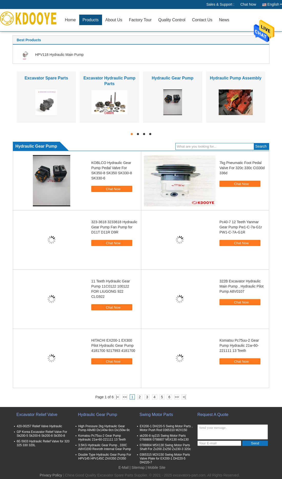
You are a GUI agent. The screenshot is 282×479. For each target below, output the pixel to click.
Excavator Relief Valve (36, 414)
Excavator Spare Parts (46, 78)
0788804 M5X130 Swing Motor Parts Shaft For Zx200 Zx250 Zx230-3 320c (165, 447)
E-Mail (123, 467)
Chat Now (248, 4)
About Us (113, 20)
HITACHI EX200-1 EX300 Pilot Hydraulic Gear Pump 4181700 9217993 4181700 (113, 345)
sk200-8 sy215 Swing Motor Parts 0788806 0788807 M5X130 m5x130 (164, 437)
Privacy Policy (51, 475)
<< (125, 397)
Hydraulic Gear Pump (173, 78)
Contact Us (202, 20)
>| (184, 397)
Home (70, 20)
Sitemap (138, 467)
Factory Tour (140, 20)
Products (91, 20)
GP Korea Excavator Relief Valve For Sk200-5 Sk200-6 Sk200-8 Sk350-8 (42, 433)
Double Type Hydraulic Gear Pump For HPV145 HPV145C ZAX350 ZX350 (104, 456)
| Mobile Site (155, 467)
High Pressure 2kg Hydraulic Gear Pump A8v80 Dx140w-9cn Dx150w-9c (104, 428)
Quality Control (171, 20)
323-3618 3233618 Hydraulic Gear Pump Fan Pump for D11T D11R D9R (114, 227)
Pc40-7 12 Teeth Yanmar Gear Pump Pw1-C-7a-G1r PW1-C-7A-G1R (240, 227)
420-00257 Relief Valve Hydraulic (39, 426)
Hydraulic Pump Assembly (235, 78)
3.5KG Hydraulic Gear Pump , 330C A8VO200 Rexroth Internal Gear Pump (104, 447)
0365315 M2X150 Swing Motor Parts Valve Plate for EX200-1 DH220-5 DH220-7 (165, 458)
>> (177, 397)
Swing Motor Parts (156, 414)
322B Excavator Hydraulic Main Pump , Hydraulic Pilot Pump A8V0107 (241, 286)
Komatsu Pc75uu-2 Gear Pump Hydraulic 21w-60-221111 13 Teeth (239, 345)
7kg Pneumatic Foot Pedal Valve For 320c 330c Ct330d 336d (242, 168)
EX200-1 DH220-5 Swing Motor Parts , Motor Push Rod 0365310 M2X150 (166, 428)
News (224, 20)
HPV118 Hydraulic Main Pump (59, 55)
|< (117, 397)
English (274, 4)
